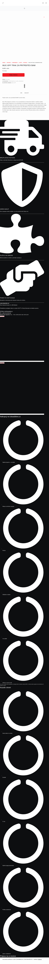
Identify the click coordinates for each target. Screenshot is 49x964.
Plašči (16, 81)
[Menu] (3, 3)
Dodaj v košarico (13, 74)
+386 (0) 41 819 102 (6, 313)
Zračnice (21, 81)
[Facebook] (24, 84)
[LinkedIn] (24, 87)
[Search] (24, 8)
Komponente (12, 81)
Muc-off (14, 82)
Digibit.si (40, 959)
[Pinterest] (24, 86)
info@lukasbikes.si (8, 311)
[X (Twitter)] (24, 85)
